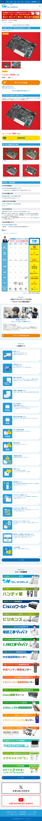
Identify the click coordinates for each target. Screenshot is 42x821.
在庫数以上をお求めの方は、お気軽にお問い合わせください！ (9, 87)
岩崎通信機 (34, 1)
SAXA (11, 1)
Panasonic (27, 1)
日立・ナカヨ (20, 1)
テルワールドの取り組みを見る (21, 335)
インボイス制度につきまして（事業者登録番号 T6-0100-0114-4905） (21, 814)
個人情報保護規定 (23, 812)
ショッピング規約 (32, 812)
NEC (15, 1)
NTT (8, 1)
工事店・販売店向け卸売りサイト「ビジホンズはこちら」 (29, 9)
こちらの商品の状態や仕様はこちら (21, 90)
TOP (2, 22)
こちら (26, 99)
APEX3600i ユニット (14, 233)
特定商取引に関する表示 (11, 812)
